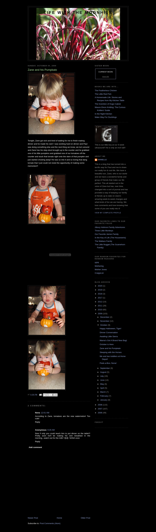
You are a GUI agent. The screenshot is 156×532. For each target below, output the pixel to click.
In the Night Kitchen (103, 114)
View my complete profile (108, 213)
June (102, 380)
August (103, 372)
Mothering (99, 266)
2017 (100, 298)
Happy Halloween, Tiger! (110, 328)
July (102, 376)
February (104, 396)
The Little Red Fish (103, 94)
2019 (100, 290)
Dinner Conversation (109, 332)
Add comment (35, 447)
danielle (102, 160)
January (104, 400)
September (105, 368)
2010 (100, 309)
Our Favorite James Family (107, 234)
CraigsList (99, 273)
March (103, 392)
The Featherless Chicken (106, 90)
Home (59, 518)
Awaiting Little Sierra (109, 336)
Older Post (85, 518)
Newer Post (33, 518)
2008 (100, 405)
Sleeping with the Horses (111, 352)
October (104, 325)
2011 (100, 306)
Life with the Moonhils (78, 12)
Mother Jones (101, 269)
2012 (100, 302)
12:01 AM (45, 413)
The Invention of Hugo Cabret (108, 104)
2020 (100, 286)
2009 (100, 313)
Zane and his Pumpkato (110, 348)
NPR (97, 263)
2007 (100, 409)
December (105, 317)
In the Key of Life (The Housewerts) (110, 237)
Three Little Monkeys (104, 230)
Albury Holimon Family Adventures (110, 227)
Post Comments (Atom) (50, 523)
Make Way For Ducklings (106, 117)
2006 (100, 413)
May (102, 384)
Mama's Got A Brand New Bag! (113, 340)
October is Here (106, 344)
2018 (100, 294)
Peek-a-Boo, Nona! (108, 363)
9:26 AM (51, 430)
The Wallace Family (103, 241)
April (102, 388)
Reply (37, 422)
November (105, 321)
